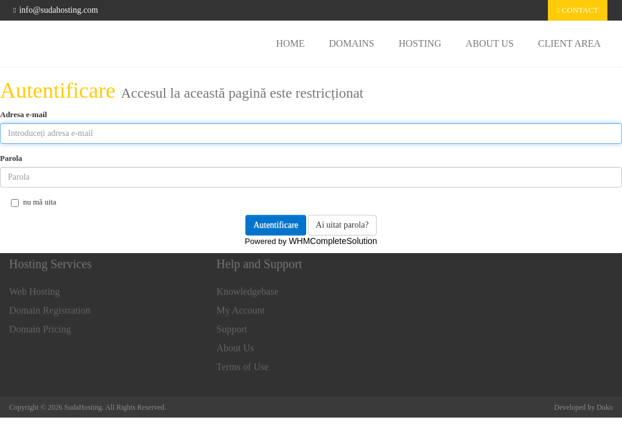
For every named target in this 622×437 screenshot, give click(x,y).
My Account (240, 307)
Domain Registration (50, 307)
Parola (11, 158)
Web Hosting (34, 288)
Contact (577, 10)
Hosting (419, 43)
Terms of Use (242, 364)
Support (231, 326)
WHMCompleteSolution (333, 241)
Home (290, 43)
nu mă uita (33, 202)
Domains (352, 43)
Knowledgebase (247, 288)
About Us (489, 43)
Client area (569, 43)
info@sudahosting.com (55, 10)
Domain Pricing (40, 326)
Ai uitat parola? (342, 224)
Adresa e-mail (23, 114)
